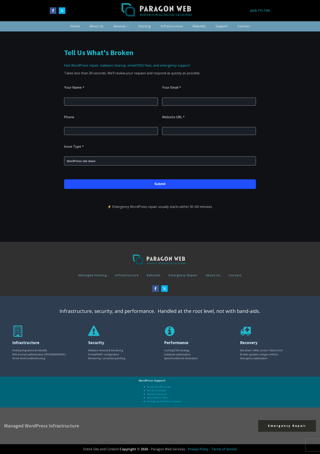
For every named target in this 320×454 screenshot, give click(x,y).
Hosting (144, 26)
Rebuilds (199, 26)
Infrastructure (172, 26)
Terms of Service (224, 449)
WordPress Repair (157, 390)
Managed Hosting (92, 275)
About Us (96, 26)
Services (119, 26)
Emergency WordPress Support (164, 401)
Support (222, 26)
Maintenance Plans (157, 397)
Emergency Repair (183, 275)
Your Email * (171, 87)
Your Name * (74, 87)
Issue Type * (74, 146)
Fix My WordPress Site (159, 386)
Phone (69, 117)
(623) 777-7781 (260, 10)
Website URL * (173, 117)
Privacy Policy (198, 449)
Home (75, 26)
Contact (244, 26)
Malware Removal (157, 394)
